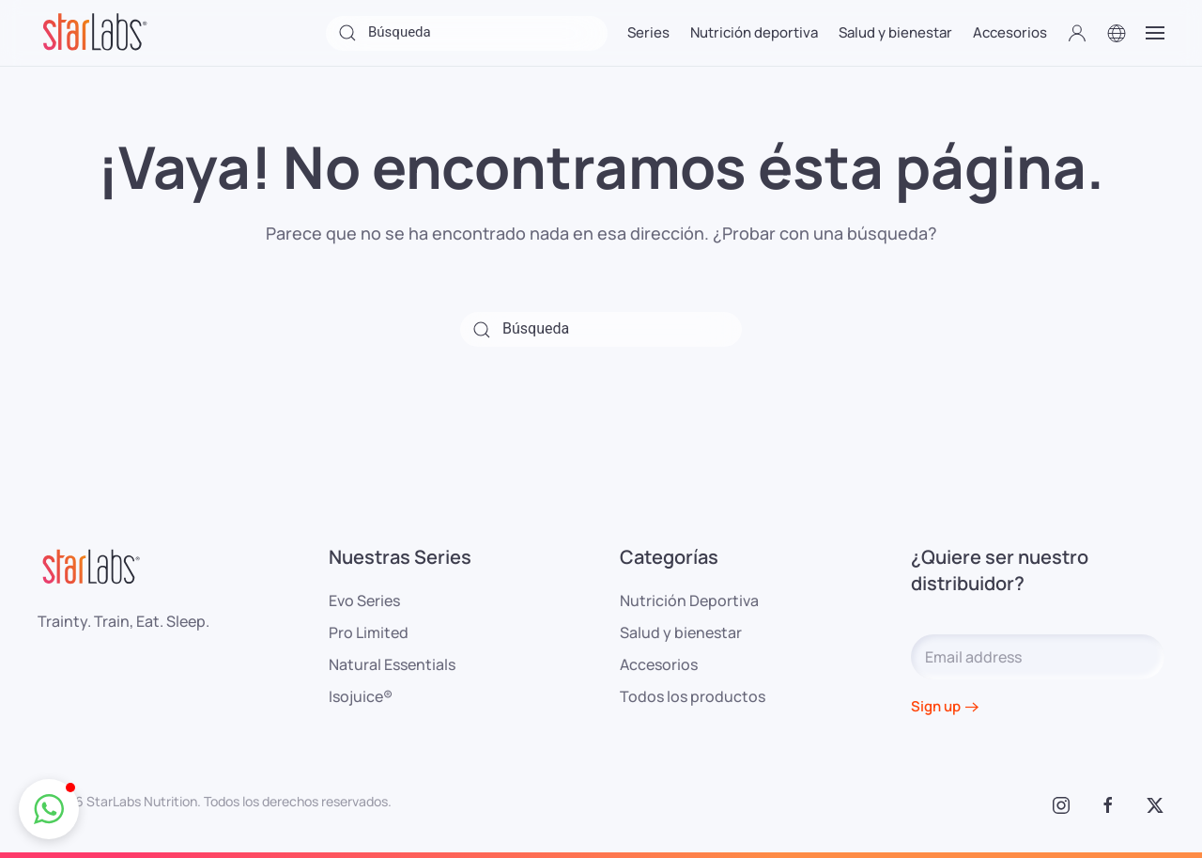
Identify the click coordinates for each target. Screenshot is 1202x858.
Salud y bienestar (681, 632)
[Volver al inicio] (94, 33)
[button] (1077, 33)
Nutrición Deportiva (689, 600)
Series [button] (648, 32)
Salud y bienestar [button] (895, 32)
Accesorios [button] (1010, 32)
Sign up (936, 706)
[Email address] (1037, 656)
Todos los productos (692, 696)
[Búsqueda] (467, 33)
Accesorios (659, 664)
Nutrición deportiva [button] (754, 32)
